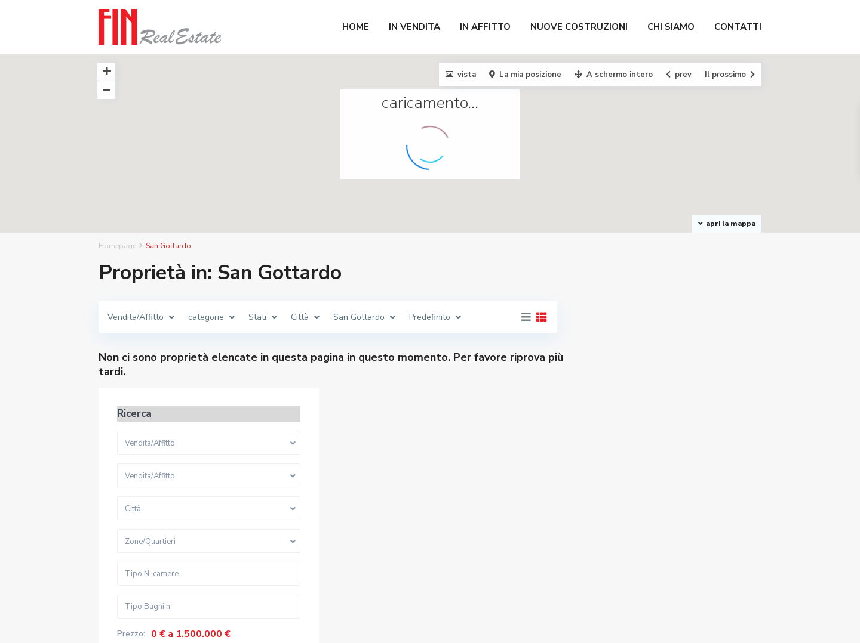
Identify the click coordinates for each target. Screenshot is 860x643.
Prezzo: (608, 505)
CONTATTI (737, 27)
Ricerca (668, 555)
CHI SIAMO (671, 27)
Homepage (117, 246)
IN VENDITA (414, 27)
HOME (355, 27)
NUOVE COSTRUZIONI (579, 27)
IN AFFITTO (485, 27)
